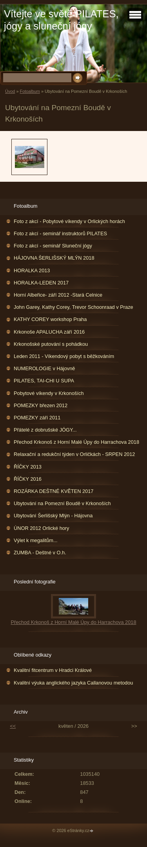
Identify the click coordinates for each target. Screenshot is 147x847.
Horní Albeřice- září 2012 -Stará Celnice (58, 295)
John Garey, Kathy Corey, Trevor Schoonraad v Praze (73, 307)
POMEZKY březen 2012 (40, 405)
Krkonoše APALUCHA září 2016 (49, 332)
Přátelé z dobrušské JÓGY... (45, 430)
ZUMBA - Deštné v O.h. (40, 552)
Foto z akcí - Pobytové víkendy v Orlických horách (69, 221)
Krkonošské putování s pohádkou (51, 344)
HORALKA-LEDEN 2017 (41, 283)
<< (13, 726)
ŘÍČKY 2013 (28, 467)
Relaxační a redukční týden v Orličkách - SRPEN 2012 (74, 454)
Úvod (10, 91)
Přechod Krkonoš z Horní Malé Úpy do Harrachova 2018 (76, 442)
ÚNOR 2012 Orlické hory (41, 528)
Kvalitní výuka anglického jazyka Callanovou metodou (73, 683)
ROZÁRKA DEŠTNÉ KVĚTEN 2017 (53, 491)
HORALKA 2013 (32, 270)
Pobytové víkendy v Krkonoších (49, 393)
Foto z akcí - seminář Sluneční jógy (53, 246)
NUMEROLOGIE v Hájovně (44, 368)
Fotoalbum (30, 91)
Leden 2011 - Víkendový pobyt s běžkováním (64, 356)
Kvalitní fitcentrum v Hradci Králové (53, 670)
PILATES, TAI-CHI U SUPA (44, 381)
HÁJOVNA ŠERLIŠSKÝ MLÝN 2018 (54, 258)
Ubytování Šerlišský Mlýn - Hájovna (53, 516)
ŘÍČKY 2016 (28, 479)
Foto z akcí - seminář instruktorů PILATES (60, 233)
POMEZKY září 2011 (37, 418)
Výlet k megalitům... (36, 540)
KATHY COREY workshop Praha (50, 319)
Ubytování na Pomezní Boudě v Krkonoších (62, 503)
